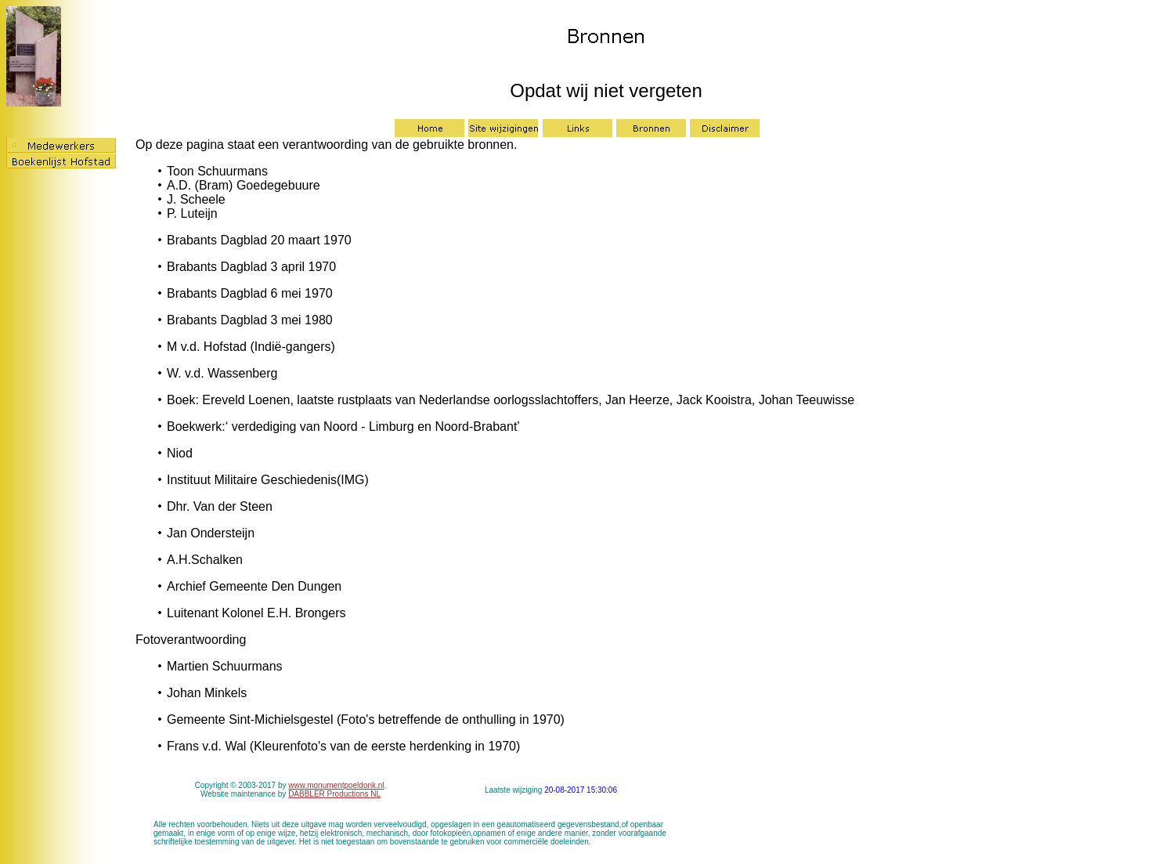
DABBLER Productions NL (334, 794)
